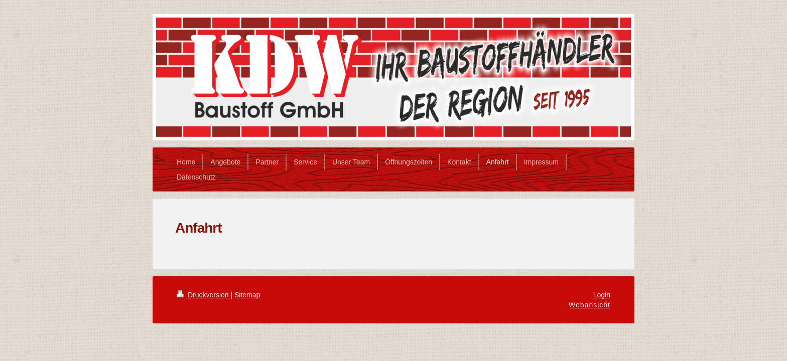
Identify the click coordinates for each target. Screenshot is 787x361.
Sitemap (247, 295)
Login (601, 295)
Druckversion (203, 295)
